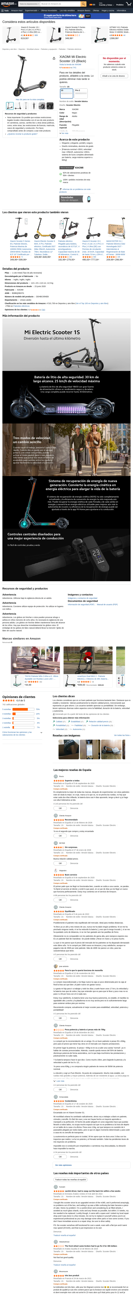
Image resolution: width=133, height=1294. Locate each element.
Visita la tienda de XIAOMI (70, 64)
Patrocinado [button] (7, 642)
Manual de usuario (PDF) (107, 604)
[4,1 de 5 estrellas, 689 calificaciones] (89, 257)
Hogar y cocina (108, 10)
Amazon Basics (83, 10)
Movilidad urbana (33, 49)
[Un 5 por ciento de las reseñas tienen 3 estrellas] (21, 718)
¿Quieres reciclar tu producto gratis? (22, 134)
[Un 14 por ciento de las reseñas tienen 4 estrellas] (21, 714)
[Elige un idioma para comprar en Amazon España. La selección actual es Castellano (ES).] (91, 4)
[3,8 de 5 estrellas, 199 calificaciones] (113, 257)
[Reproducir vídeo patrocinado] (35, 660)
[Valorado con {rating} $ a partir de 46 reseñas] (94, 681)
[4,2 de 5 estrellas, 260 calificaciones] (65, 257)
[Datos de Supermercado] (38, 10)
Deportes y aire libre (9, 49)
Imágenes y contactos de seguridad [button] (82, 598)
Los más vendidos (67, 10)
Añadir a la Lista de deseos (113, 76)
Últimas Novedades (49, 10)
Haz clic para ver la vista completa (30, 99)
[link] (31, 38)
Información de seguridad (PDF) (81, 604)
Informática (121, 10)
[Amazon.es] (9, 4)
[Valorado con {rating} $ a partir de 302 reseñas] (42, 681)
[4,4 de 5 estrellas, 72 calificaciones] (16, 257)
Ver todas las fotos (121, 735)
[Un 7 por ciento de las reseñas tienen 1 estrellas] (21, 727)
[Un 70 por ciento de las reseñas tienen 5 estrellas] (21, 709)
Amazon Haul (16, 10)
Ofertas (96, 10)
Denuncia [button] (74, 808)
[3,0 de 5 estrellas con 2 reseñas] (75, 35)
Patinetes (62, 49)
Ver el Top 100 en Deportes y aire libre (92, 303)
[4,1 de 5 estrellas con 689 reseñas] (31, 35)
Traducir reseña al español (64, 1235)
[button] (5, 10)
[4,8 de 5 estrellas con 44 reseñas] (120, 35)
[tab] (59, 721)
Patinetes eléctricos (74, 49)
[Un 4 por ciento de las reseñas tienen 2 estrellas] (21, 723)
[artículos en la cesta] (129, 4)
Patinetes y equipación (49, 49)
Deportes (22, 49)
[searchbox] (60, 4)
